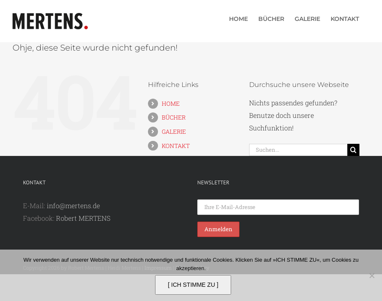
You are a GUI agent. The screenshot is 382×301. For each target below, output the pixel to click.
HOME (171, 103)
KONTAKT (176, 146)
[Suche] (353, 150)
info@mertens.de (73, 205)
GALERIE (174, 131)
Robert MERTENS (83, 218)
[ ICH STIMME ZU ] (193, 284)
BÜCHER (174, 117)
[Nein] (371, 275)
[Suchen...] (298, 150)
